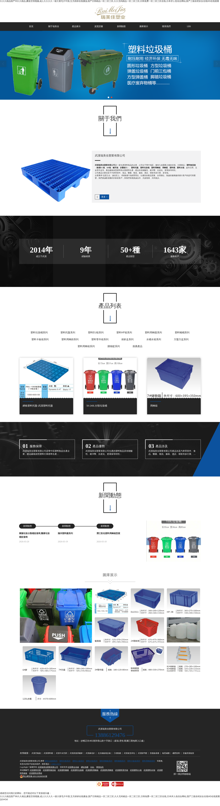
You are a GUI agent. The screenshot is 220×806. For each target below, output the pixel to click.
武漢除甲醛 (142, 753)
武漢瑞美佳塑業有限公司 (48, 767)
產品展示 (76, 26)
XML (92, 767)
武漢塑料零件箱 (121, 770)
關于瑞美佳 (53, 26)
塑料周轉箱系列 (86, 346)
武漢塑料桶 (48, 753)
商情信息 (100, 767)
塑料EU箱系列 (96, 332)
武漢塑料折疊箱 (35, 773)
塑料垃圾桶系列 (39, 332)
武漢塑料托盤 (35, 770)
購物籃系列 (114, 346)
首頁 (31, 26)
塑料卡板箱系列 (40, 339)
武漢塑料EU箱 (136, 770)
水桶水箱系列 (153, 339)
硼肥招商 (176, 753)
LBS (189, 26)
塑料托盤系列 (68, 332)
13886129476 (56, 764)
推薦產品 (137, 346)
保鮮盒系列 (127, 339)
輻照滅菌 (166, 753)
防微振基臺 (154, 753)
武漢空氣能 (36, 753)
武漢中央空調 (61, 753)
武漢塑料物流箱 (49, 770)
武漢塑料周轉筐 (106, 770)
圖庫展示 (143, 26)
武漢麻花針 (90, 753)
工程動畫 (117, 753)
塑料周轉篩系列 (70, 339)
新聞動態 (121, 26)
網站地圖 (84, 767)
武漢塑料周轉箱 (92, 770)
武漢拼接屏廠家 (76, 753)
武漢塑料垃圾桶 (77, 770)
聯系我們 (166, 26)
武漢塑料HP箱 (149, 770)
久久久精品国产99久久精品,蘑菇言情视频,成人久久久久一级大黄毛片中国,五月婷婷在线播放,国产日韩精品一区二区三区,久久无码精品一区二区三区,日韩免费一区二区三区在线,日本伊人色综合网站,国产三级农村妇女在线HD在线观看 (109, 1)
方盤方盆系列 (181, 339)
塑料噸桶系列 (182, 332)
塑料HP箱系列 (124, 332)
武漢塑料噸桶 (63, 770)
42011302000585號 (33, 776)
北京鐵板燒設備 (104, 753)
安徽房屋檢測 (188, 753)
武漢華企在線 (73, 767)
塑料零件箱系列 (99, 339)
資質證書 (98, 26)
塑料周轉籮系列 (153, 332)
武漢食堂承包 (129, 753)
